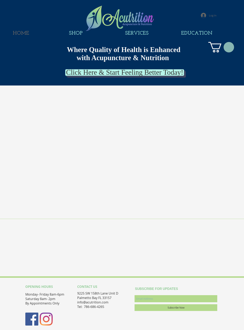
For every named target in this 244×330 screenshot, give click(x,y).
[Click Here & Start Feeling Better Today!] (124, 72)
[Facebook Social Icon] (31, 319)
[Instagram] (46, 319)
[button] (221, 47)
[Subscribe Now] (176, 307)
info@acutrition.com (92, 302)
